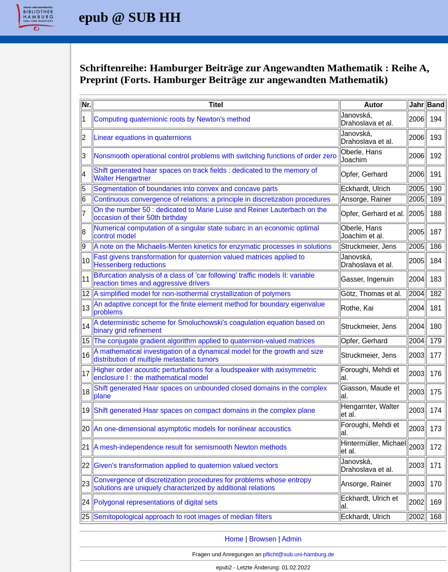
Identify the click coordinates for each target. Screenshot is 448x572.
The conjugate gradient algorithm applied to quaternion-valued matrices (204, 341)
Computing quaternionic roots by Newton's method (172, 119)
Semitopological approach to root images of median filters (183, 516)
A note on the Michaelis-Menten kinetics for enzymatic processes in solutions (212, 246)
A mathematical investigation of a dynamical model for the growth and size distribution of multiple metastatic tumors (208, 355)
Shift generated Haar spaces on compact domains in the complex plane (204, 410)
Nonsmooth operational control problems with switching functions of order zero (215, 156)
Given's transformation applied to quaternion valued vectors (186, 465)
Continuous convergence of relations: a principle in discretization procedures (212, 199)
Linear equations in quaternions (142, 137)
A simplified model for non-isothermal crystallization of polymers (192, 293)
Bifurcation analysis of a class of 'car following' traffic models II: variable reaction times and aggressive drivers (204, 279)
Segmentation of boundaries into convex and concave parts (186, 188)
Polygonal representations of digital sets (155, 502)
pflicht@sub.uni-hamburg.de (298, 554)
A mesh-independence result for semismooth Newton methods (190, 447)
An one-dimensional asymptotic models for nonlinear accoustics (192, 428)
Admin (291, 539)
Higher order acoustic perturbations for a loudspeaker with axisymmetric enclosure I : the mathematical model (205, 373)
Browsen (262, 539)
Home (234, 539)
